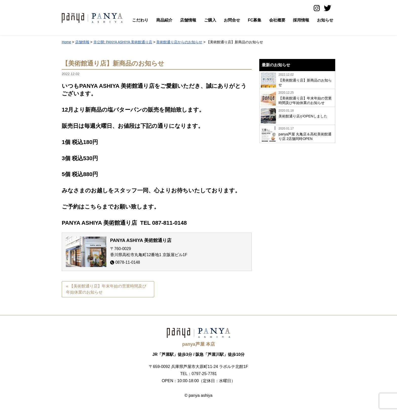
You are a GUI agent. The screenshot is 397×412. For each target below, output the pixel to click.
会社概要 (277, 20)
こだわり (140, 20)
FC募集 (254, 20)
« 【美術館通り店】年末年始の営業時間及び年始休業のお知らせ (106, 289)
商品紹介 (164, 20)
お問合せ (232, 20)
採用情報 (301, 20)
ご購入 (210, 20)
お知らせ (325, 20)
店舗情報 (188, 20)
